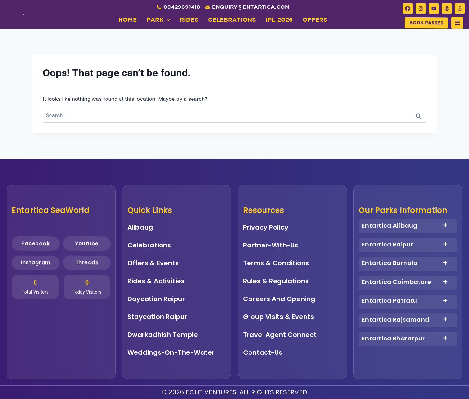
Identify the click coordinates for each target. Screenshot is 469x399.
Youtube (86, 243)
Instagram (35, 262)
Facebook (35, 243)
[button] (457, 23)
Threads (86, 262)
